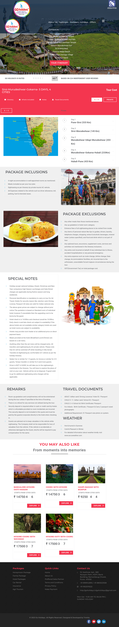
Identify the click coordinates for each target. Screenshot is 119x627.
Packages (63, 22)
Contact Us (53, 30)
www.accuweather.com (73, 435)
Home (47, 572)
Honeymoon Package (22, 572)
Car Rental (17, 583)
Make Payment (51, 589)
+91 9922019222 (85, 587)
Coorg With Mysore (56, 487)
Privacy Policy (50, 586)
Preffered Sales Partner (54, 579)
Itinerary (9, 100)
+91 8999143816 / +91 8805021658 (93, 583)
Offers (93, 22)
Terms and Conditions (54, 583)
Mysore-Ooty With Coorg (59, 537)
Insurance (17, 586)
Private (63, 111)
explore (34, 506)
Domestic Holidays (79, 22)
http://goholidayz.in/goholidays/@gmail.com (98, 590)
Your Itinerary (59, 63)
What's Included (26, 100)
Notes (43, 100)
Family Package (19, 576)
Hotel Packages (19, 579)
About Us (52, 22)
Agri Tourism (18, 589)
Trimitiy (87, 618)
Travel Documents (60, 100)
